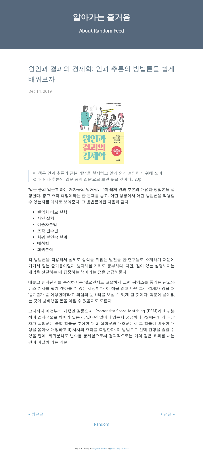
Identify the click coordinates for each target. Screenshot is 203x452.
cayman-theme (100, 448)
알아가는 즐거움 (101, 17)
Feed (118, 31)
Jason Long (115, 448)
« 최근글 (35, 414)
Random (103, 31)
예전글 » (167, 414)
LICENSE (124, 448)
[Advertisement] (101, 380)
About (86, 31)
